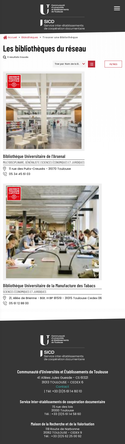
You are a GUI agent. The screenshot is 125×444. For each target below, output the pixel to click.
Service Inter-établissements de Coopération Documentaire (62, 17)
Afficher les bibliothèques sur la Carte (100, 64)
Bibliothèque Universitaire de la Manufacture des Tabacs (49, 285)
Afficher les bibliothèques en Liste (91, 64)
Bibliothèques (29, 37)
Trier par (59, 63)
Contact (62, 387)
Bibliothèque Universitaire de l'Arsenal (34, 156)
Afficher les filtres (113, 64)
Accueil (12, 37)
